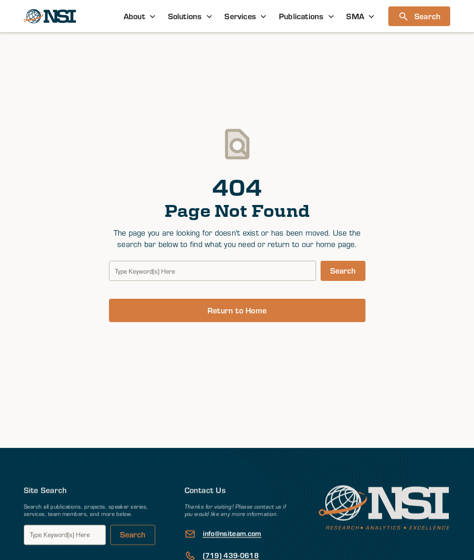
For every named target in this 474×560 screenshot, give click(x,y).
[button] (140, 16)
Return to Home (237, 310)
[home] (50, 16)
